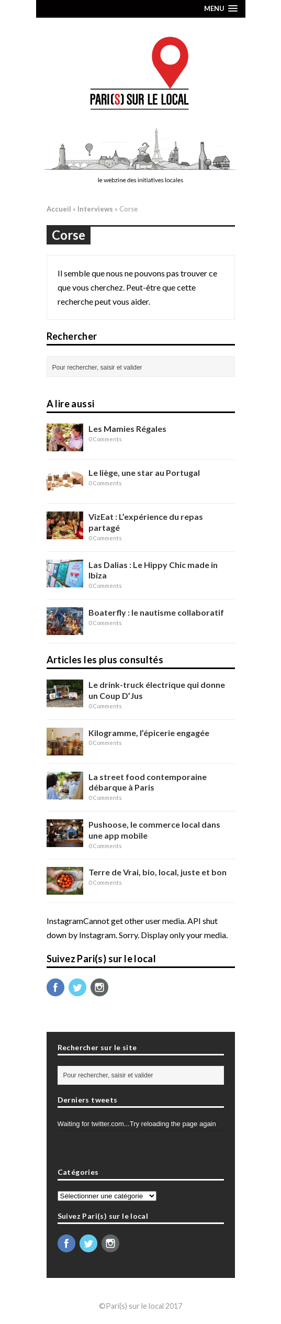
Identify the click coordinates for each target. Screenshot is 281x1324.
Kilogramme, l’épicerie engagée (148, 733)
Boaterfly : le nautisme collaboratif (156, 612)
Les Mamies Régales (127, 428)
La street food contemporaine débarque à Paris (147, 782)
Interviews (95, 209)
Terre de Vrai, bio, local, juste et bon (157, 872)
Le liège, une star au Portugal (144, 472)
